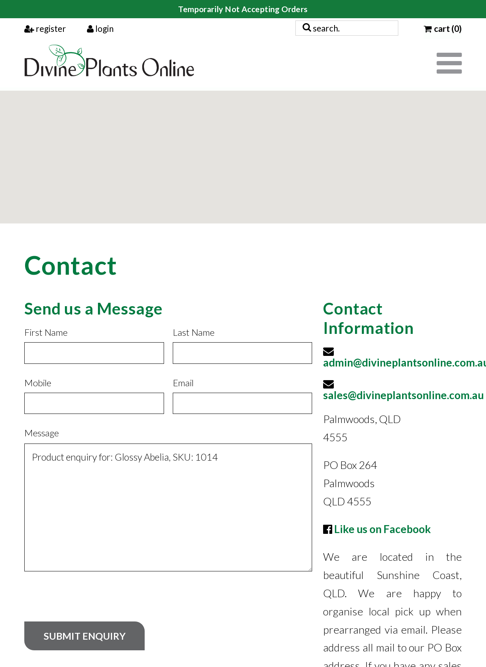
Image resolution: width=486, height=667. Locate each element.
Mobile (37, 382)
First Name (46, 332)
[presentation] (82, 602)
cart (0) (443, 29)
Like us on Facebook (382, 528)
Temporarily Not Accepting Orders (243, 9)
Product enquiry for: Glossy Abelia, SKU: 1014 (168, 507)
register (45, 29)
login (100, 29)
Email (183, 382)
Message (41, 432)
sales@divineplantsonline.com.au (403, 395)
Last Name (194, 332)
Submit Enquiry (85, 636)
